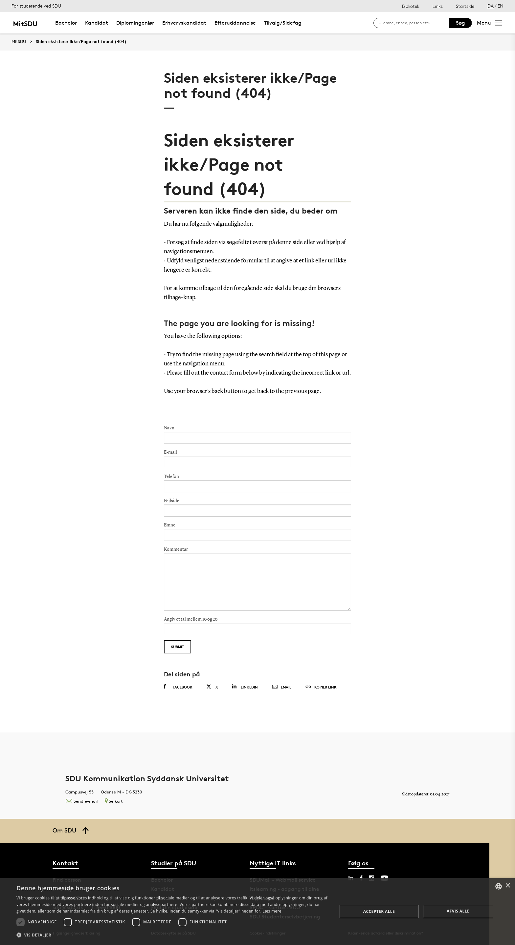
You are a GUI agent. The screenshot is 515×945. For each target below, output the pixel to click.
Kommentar (176, 549)
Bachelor (66, 23)
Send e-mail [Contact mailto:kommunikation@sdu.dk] (81, 801)
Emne (169, 525)
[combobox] (498, 886)
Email (281, 687)
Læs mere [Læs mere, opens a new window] (271, 911)
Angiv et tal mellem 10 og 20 (190, 619)
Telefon (171, 476)
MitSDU (18, 41)
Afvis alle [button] (458, 911)
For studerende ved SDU (36, 6)
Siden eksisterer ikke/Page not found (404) (81, 41)
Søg (460, 23)
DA (490, 6)
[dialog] (257, 911)
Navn (169, 428)
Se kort (114, 801)
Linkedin (245, 686)
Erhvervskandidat (184, 23)
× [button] (507, 885)
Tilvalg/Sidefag (283, 23)
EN (501, 6)
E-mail (170, 452)
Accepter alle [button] (379, 911)
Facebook (178, 686)
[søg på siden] (414, 23)
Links (438, 6)
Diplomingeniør (135, 23)
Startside (465, 6)
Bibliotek (410, 6)
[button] (172, 935)
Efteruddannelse (235, 23)
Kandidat (96, 23)
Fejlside (171, 501)
